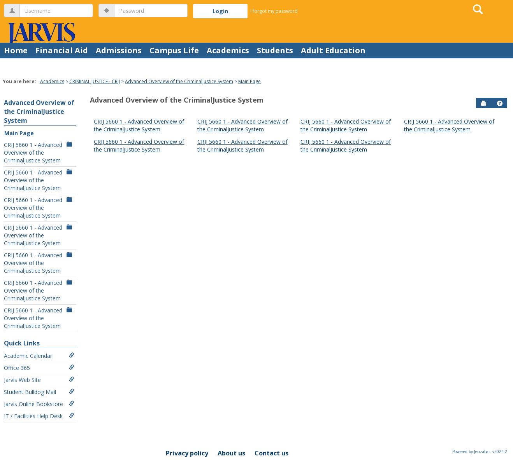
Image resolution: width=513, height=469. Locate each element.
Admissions (119, 50)
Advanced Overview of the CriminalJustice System (179, 81)
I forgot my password (274, 11)
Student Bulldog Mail (39, 392)
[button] (499, 103)
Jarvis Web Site (39, 380)
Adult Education (333, 50)
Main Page (249, 81)
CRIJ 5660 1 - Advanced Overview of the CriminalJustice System (39, 152)
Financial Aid (61, 50)
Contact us (271, 453)
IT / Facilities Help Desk (39, 416)
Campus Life (174, 50)
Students (275, 50)
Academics (228, 50)
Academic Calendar (39, 355)
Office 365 (39, 367)
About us (231, 453)
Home (16, 50)
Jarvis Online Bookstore (39, 404)
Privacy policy (187, 453)
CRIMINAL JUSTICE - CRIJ (94, 81)
